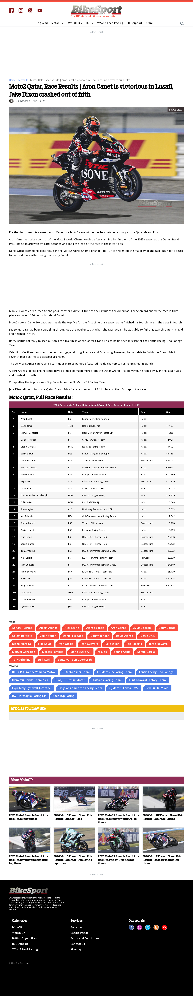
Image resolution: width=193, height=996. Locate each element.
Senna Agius (122, 651)
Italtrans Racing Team (107, 679)
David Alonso (124, 635)
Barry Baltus (167, 627)
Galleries (76, 927)
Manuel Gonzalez (23, 651)
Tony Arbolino (21, 659)
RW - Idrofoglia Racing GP (29, 695)
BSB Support (134, 23)
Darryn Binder (99, 635)
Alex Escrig (72, 627)
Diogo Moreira (21, 643)
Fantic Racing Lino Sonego (156, 671)
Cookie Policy (79, 932)
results (102, 651)
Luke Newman (22, 100)
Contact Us (77, 943)
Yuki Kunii (44, 659)
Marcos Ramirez (52, 651)
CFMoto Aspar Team (76, 671)
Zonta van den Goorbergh (75, 659)
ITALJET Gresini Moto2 (70, 679)
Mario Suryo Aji (80, 651)
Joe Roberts (134, 643)
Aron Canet (118, 627)
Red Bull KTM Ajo (157, 687)
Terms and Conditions (84, 938)
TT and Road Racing (110, 23)
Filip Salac (44, 643)
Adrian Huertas (22, 627)
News (149, 23)
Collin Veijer (48, 635)
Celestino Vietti (22, 635)
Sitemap (76, 949)
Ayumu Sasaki (142, 627)
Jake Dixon (112, 643)
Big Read (42, 23)
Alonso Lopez (95, 627)
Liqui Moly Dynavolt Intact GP (31, 687)
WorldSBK (75, 23)
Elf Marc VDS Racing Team (114, 671)
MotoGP (57, 23)
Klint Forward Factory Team (147, 679)
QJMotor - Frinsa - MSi (123, 687)
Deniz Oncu (147, 635)
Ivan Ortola (66, 643)
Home (12, 80)
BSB (90, 23)
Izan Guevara (89, 643)
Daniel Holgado (73, 635)
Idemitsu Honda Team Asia (30, 679)
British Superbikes (24, 938)
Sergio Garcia (146, 651)
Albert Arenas (48, 627)
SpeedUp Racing (63, 695)
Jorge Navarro (158, 643)
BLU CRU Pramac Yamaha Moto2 (33, 671)
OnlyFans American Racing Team (80, 687)
